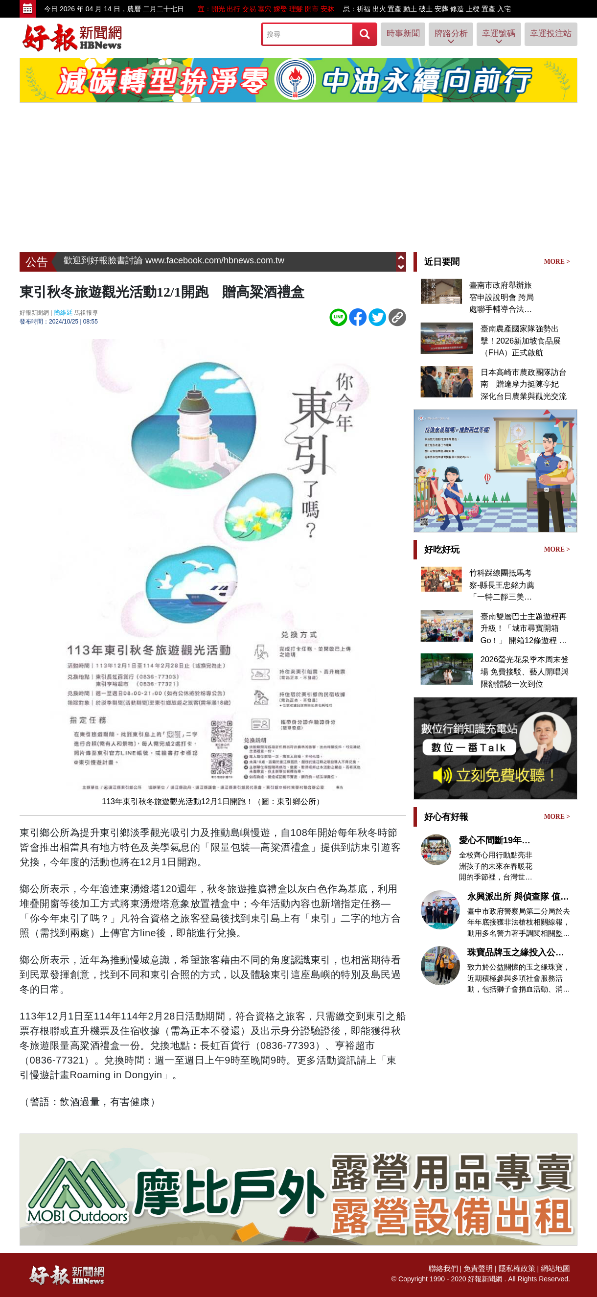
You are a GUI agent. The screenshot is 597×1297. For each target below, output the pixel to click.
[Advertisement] (298, 178)
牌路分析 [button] (436, 37)
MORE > (558, 261)
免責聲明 (483, 1267)
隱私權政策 (520, 1267)
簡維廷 (62, 312)
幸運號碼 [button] (490, 37)
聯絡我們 (450, 1267)
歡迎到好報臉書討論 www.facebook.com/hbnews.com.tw (174, 262)
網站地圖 (556, 1267)
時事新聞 (382, 33)
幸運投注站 (548, 33)
